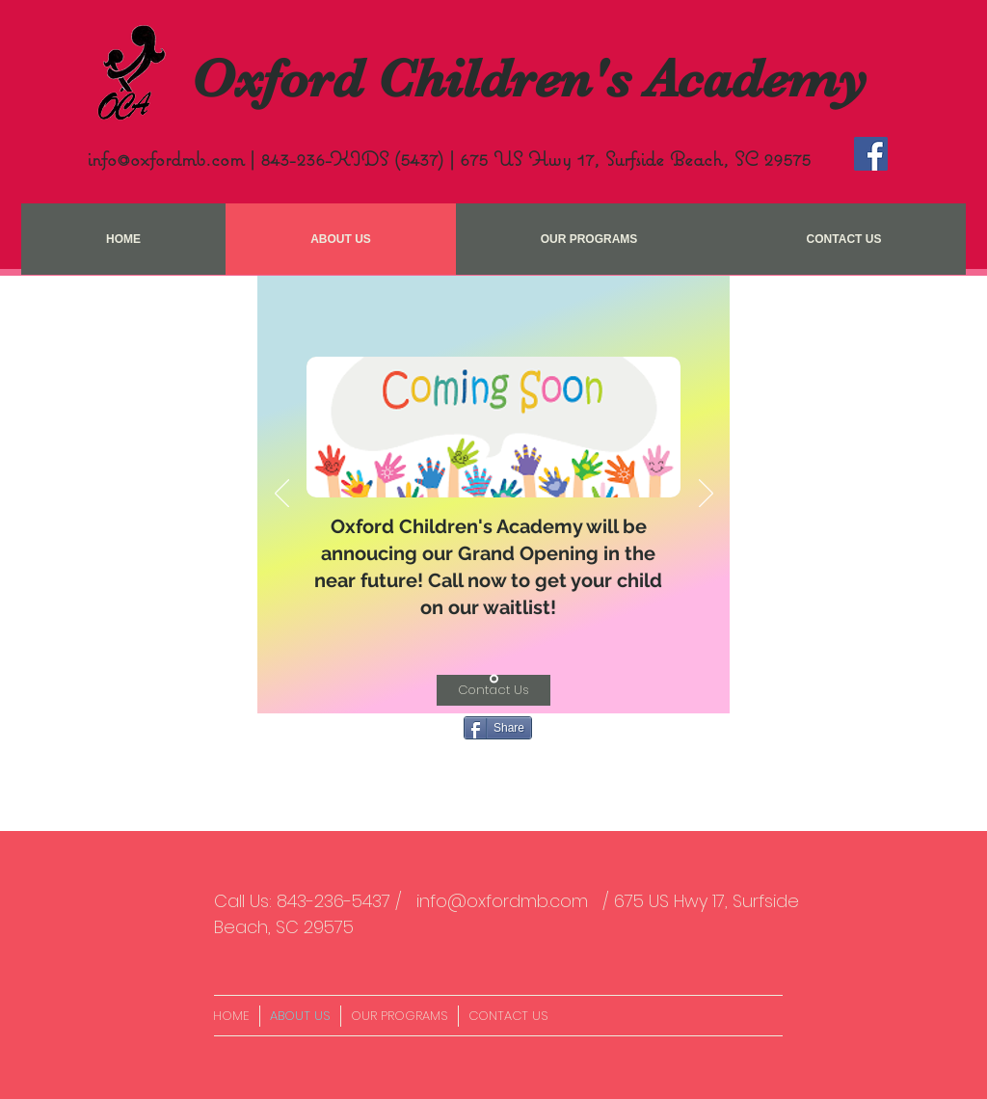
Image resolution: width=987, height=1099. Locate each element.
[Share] (498, 727)
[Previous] (282, 494)
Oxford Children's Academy (529, 78)
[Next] (706, 494)
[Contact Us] (493, 690)
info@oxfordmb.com (165, 159)
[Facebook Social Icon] (871, 154)
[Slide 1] (494, 679)
